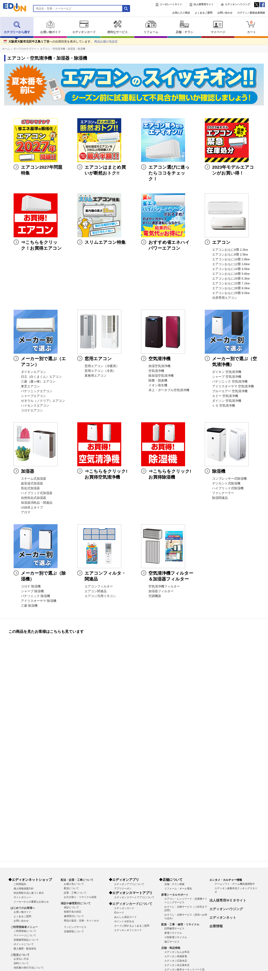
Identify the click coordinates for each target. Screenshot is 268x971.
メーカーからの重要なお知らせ (31, 901)
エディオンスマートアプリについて (134, 897)
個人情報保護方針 (24, 888)
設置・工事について (75, 892)
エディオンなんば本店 (176, 951)
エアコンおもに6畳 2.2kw (230, 249)
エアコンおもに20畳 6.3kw (231, 278)
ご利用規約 (20, 884)
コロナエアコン (32, 410)
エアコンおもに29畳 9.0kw (231, 293)
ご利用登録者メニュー (24, 927)
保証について (71, 907)
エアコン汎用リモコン (100, 596)
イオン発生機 (157, 385)
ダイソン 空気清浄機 (226, 400)
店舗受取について (74, 931)
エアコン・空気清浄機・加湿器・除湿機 (62, 48)
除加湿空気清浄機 (161, 375)
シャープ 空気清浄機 (226, 376)
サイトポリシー (22, 897)
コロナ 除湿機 (31, 586)
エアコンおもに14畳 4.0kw (231, 269)
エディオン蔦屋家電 (175, 956)
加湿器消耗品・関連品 (36, 502)
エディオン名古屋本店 (176, 965)
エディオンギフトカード (128, 930)
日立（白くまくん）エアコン (41, 376)
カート (251, 27)
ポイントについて (24, 944)
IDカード (119, 912)
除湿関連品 (220, 498)
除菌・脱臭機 (157, 380)
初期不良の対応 (72, 911)
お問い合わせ (224, 12)
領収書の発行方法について (29, 967)
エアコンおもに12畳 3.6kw (231, 264)
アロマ (25, 512)
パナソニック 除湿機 (35, 596)
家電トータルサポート (174, 894)
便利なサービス (117, 27)
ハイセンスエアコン (35, 405)
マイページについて (25, 935)
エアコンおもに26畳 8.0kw (231, 288)
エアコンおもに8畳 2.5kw (230, 254)
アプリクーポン (123, 888)
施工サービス (171, 941)
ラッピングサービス (75, 927)
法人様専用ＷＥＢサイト (227, 900)
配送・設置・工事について (77, 879)
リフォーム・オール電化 (178, 888)
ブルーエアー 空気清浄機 (229, 391)
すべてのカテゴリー (25, 48)
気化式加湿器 (30, 488)
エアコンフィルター (99, 586)
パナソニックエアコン (36, 391)
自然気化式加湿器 (33, 498)
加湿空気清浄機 (159, 366)
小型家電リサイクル (175, 937)
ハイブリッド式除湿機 (228, 488)
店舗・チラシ (184, 27)
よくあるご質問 (203, 12)
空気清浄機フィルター (164, 586)
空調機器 (154, 596)
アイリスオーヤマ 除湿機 (38, 600)
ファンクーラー (223, 493)
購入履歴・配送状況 (25, 948)
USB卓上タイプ (32, 507)
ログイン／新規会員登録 (251, 12)
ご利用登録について (25, 931)
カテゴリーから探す (17, 27)
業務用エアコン (96, 375)
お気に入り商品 (181, 12)
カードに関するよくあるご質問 (131, 925)
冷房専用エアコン (224, 297)
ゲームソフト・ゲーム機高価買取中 (235, 883)
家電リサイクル (173, 932)
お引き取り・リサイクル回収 (80, 897)
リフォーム (151, 27)
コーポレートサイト (171, 4)
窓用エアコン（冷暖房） (102, 366)
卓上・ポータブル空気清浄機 (168, 390)
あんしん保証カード (125, 917)
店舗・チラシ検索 (174, 884)
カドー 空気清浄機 (225, 396)
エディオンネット (222, 917)
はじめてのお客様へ (22, 907)
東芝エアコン (30, 386)
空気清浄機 (156, 370)
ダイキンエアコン (33, 372)
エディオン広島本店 (175, 960)
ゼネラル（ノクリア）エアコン (43, 400)
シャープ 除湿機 (32, 591)
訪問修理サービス (174, 928)
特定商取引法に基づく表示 (29, 892)
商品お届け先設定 (106, 41)
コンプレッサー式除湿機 (229, 478)
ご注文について (20, 954)
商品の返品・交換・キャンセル (81, 920)
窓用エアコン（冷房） (100, 370)
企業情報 (216, 926)
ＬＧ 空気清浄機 (223, 405)
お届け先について (74, 883)
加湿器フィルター (161, 591)
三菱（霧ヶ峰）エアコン (38, 381)
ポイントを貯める (124, 921)
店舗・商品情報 (170, 947)
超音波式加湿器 (32, 483)
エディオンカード (83, 27)
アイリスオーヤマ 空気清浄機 (233, 386)
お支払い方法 (21, 958)
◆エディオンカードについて (130, 903)
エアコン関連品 (96, 591)
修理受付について (74, 916)
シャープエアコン (33, 396)
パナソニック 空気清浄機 (229, 381)
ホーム (6, 48)
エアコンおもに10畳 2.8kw (231, 259)
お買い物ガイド (50, 27)
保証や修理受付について (76, 903)
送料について (21, 963)
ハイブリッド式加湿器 (36, 493)
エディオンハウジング (237, 4)
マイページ (217, 27)
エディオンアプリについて (129, 884)
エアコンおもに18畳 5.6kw (231, 273)
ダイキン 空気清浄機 (226, 372)
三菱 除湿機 (29, 605)
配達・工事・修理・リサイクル (180, 924)
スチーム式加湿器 (33, 478)
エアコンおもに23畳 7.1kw (231, 283)
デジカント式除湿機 (226, 483)
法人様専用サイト (203, 4)
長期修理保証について (26, 939)
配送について (71, 888)
